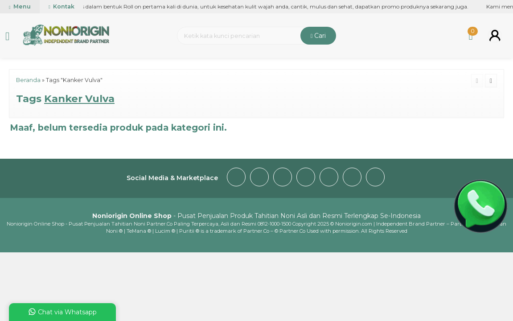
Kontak (61, 6)
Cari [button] (318, 36)
